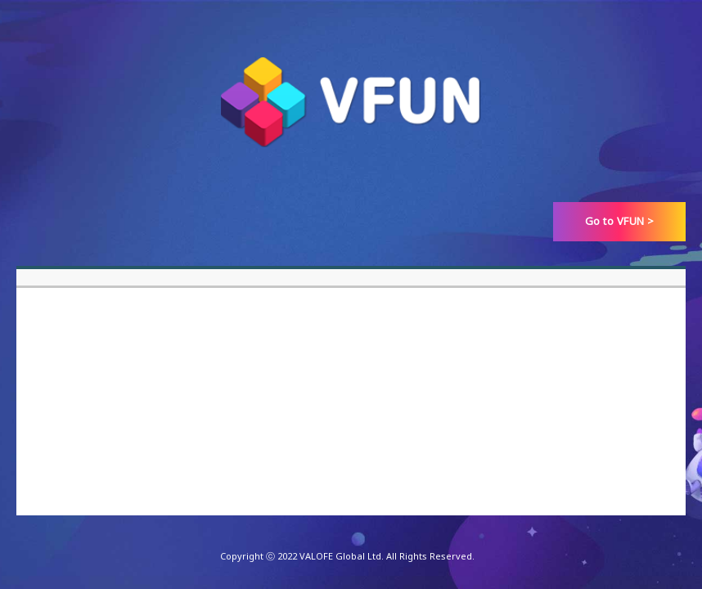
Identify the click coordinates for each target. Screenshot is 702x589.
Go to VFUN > (620, 221)
